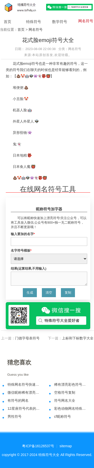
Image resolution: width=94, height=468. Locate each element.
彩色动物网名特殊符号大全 (71, 408)
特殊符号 (33, 22)
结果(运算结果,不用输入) (28, 268)
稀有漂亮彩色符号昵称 (71, 384)
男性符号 (15, 416)
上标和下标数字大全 (77, 338)
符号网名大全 (64, 400)
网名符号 (85, 21)
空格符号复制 (64, 392)
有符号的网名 (18, 400)
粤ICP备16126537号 (38, 446)
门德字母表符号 (27, 338)
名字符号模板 (21, 250)
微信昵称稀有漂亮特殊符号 (25, 392)
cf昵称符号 (62, 416)
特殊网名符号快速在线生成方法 (25, 384)
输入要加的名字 (23, 234)
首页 (7, 22)
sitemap (66, 446)
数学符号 (59, 22)
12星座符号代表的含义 (25, 408)
